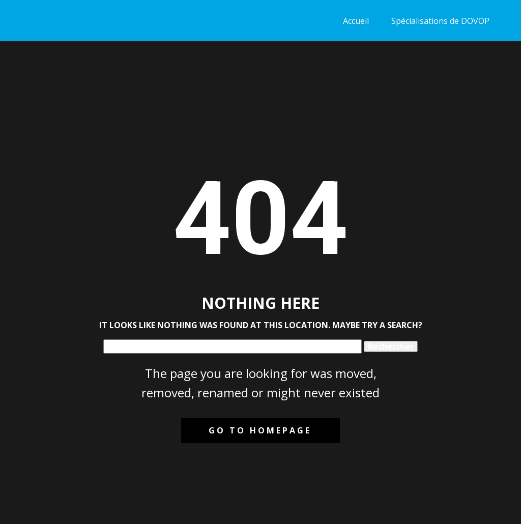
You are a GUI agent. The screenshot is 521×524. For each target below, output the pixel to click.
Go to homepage (260, 430)
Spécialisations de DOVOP (440, 20)
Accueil (356, 20)
